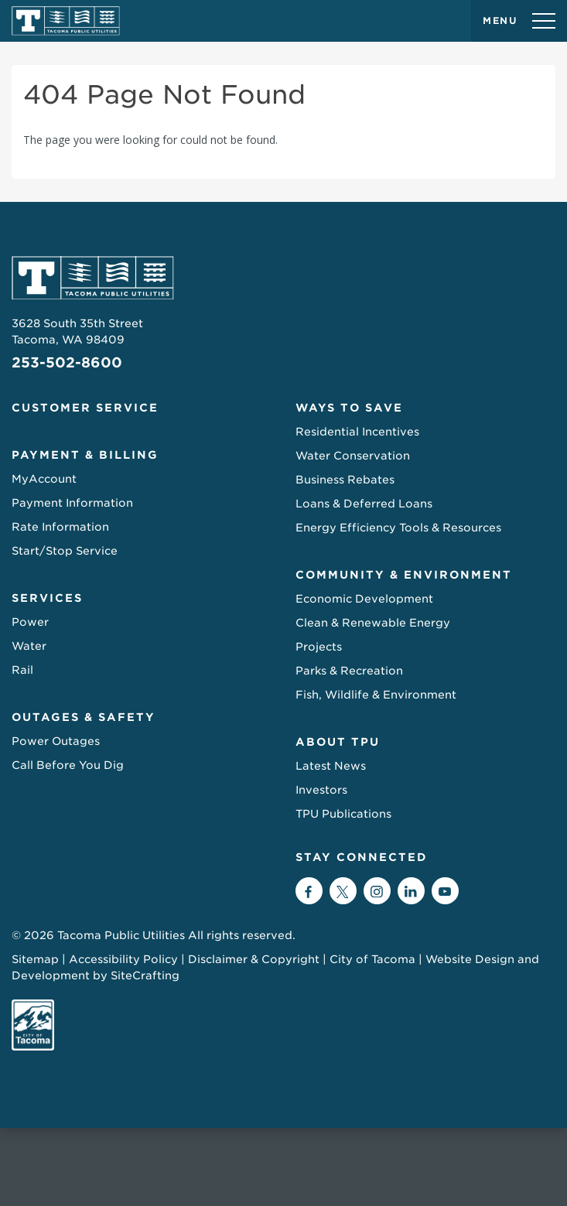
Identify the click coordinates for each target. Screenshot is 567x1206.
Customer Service (85, 407)
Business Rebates (345, 479)
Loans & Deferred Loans (363, 503)
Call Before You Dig (68, 765)
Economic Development (364, 599)
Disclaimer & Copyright (253, 959)
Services (47, 598)
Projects (318, 647)
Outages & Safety (83, 717)
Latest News (330, 766)
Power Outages (56, 741)
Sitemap (35, 959)
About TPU (337, 742)
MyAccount (44, 479)
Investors (321, 790)
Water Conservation (352, 455)
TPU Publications (343, 814)
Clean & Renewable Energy (372, 623)
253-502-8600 (67, 362)
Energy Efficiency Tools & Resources (398, 527)
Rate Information (60, 527)
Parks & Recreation (349, 670)
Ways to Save (349, 407)
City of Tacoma (372, 959)
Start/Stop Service (65, 551)
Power (30, 622)
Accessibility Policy (123, 959)
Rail (22, 670)
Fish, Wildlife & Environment (375, 694)
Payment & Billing (85, 455)
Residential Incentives (357, 431)
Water (29, 646)
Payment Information (72, 503)
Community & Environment (403, 575)
